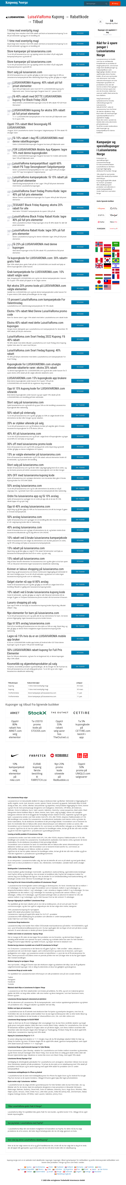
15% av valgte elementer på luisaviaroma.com (34, 454)
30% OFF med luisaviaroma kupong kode (30, 475)
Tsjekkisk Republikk (26, 1169)
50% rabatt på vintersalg (21, 412)
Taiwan (28, 1171)
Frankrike (89, 1167)
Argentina (68, 1169)
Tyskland (58, 1167)
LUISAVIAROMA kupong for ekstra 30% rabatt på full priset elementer (39, 112)
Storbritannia (39, 1167)
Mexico (39, 1169)
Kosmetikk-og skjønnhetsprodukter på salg (32, 663)
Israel (50, 1171)
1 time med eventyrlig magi (23, 30)
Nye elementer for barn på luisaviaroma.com (33, 613)
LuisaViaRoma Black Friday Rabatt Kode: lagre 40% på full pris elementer (39, 218)
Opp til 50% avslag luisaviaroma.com (28, 623)
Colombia (57, 1169)
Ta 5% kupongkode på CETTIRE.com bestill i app (83, 729)
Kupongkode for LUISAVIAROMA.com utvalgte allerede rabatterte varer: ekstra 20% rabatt (34, 365)
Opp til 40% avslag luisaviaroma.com (28, 506)
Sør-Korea (103, 1169)
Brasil (85, 1169)
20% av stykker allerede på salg (25, 423)
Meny (115, 3)
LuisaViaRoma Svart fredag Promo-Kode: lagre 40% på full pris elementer (40, 192)
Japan (93, 1169)
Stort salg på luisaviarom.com (24, 72)
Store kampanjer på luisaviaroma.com (29, 51)
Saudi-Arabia (39, 1171)
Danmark (67, 1171)
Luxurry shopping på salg (21, 602)
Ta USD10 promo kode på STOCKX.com (38, 726)
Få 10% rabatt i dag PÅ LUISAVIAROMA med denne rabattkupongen (38, 139)
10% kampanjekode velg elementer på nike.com (17, 772)
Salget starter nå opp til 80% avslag (27, 581)
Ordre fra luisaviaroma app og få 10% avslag (33, 496)
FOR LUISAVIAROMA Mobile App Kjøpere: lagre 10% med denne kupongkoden (40, 151)
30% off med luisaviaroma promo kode (29, 444)
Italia (98, 1167)
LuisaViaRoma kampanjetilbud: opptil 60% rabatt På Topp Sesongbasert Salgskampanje (39, 165)
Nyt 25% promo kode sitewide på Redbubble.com (62, 772)
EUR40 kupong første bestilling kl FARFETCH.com (39, 772)
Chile (48, 1169)
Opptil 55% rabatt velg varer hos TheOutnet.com (62, 729)
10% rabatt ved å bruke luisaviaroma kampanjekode (37, 537)
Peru (77, 1169)
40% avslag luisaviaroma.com (24, 527)
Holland (69, 1167)
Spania (27, 1167)
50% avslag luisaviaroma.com (24, 485)
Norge (57, 1171)
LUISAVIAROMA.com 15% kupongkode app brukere (36, 378)
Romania (78, 1167)
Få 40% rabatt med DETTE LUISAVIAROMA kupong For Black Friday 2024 (37, 98)
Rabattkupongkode (63, 1174)
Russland (96, 1171)
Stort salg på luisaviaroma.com (25, 402)
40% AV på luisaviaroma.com (24, 433)
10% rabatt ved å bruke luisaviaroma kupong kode (36, 592)
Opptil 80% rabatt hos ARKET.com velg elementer (15, 729)
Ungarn (77, 1171)
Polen (49, 1167)
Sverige (87, 1171)
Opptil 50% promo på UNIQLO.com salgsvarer (83, 770)
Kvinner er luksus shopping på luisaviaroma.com (35, 569)
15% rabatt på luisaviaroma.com (26, 548)
